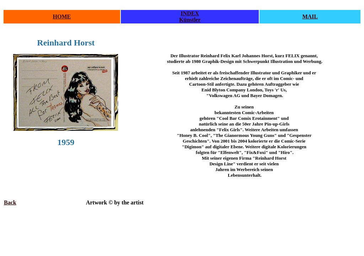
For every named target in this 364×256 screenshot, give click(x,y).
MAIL (310, 17)
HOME (62, 17)
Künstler (189, 20)
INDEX (190, 13)
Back (10, 202)
